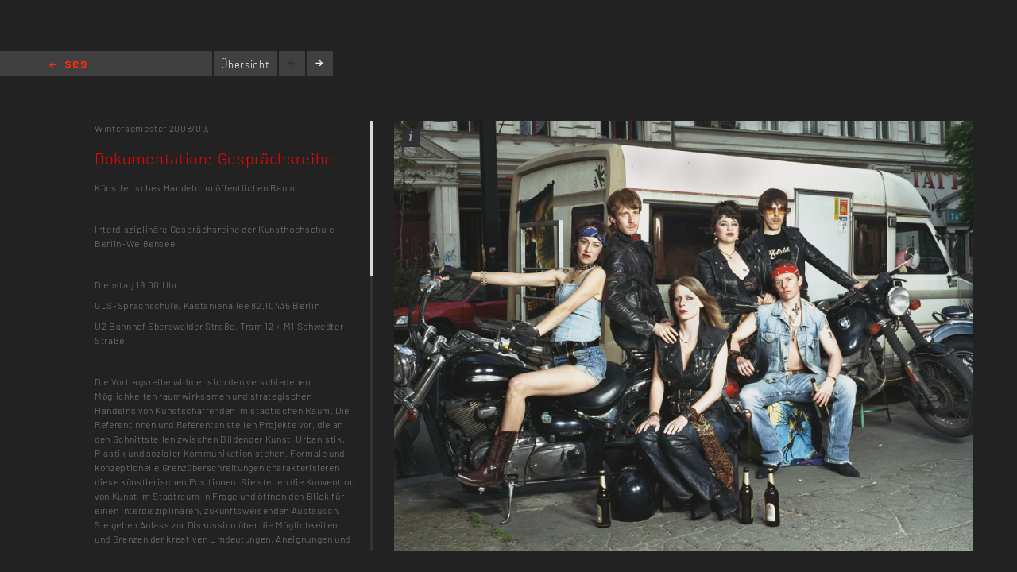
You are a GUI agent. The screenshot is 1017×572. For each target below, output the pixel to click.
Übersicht (245, 64)
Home (68, 65)
